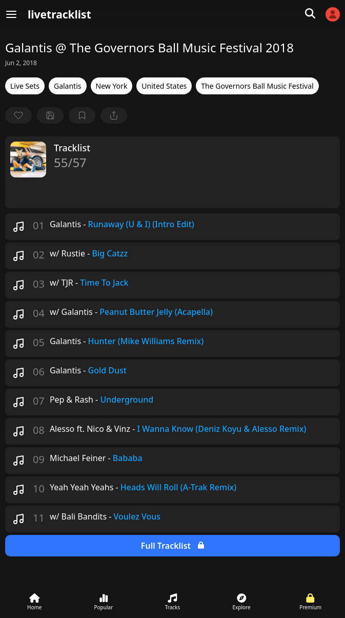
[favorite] (18, 115)
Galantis (68, 86)
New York (112, 86)
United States (164, 86)
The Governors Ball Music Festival (257, 86)
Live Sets (24, 86)
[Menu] (11, 14)
